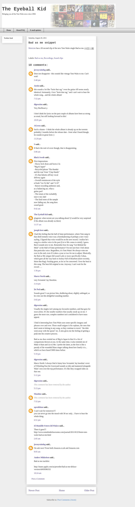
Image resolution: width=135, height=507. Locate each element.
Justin (36, 86)
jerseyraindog (40, 70)
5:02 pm (37, 300)
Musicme (32, 48)
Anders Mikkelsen (41, 457)
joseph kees (39, 230)
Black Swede (39, 157)
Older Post (89, 490)
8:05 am (37, 452)
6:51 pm (37, 420)
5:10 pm (37, 354)
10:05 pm (37, 120)
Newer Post (33, 490)
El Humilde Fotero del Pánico (46, 426)
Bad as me (39, 58)
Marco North (39, 276)
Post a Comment (38, 479)
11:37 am (37, 225)
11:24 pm (37, 139)
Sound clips (58, 58)
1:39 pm (37, 271)
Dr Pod (37, 289)
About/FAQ (20, 30)
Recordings (48, 58)
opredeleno (38, 407)
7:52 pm (37, 99)
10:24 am (37, 473)
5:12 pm (37, 375)
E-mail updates (35, 30)
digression (38, 104)
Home (9, 30)
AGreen (37, 126)
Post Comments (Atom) (66, 500)
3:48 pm (37, 80)
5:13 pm (37, 388)
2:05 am (37, 439)
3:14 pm (37, 284)
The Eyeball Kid (24, 9)
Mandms (37, 394)
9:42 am (37, 209)
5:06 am (37, 152)
